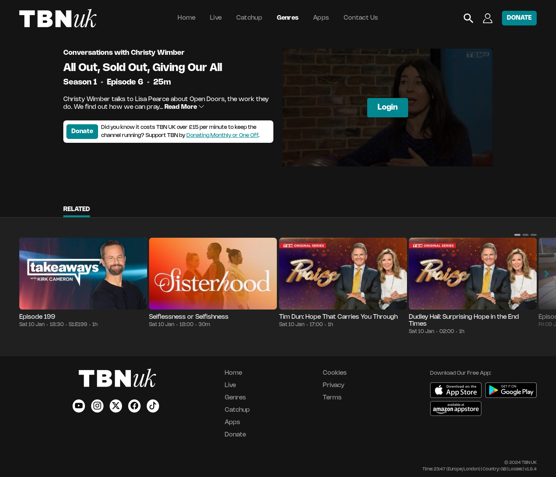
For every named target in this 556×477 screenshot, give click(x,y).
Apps (321, 18)
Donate (82, 131)
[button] (517, 234)
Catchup (249, 18)
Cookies (335, 373)
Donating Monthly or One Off (222, 135)
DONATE (519, 18)
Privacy (333, 385)
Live (216, 18)
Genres (288, 18)
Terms (332, 398)
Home (186, 18)
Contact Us (361, 18)
